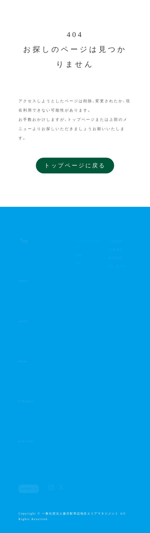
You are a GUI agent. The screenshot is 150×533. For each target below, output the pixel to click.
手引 (78, 264)
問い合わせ (117, 267)
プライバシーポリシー (89, 245)
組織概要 (116, 259)
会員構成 (116, 250)
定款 (78, 256)
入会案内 (116, 242)
